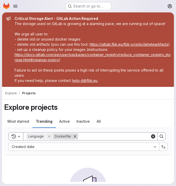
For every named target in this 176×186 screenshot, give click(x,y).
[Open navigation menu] (15, 6)
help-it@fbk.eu (85, 80)
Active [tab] (64, 121)
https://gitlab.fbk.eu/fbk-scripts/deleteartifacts (129, 44)
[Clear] (153, 136)
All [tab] (99, 121)
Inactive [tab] (83, 121)
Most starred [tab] (18, 121)
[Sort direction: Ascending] (163, 147)
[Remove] (75, 136)
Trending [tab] (44, 121)
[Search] (114, 136)
